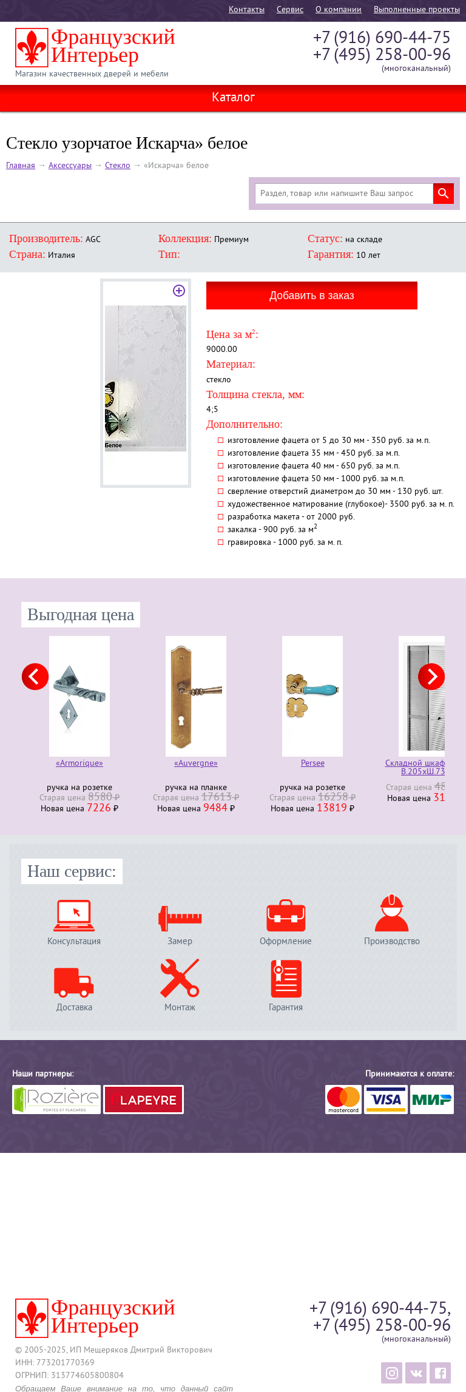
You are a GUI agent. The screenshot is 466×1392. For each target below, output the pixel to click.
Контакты (247, 10)
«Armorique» (79, 764)
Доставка (74, 1007)
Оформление (286, 941)
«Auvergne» (196, 764)
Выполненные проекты (417, 10)
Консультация (74, 941)
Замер (179, 941)
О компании (339, 10)
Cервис (290, 10)
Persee (313, 764)
